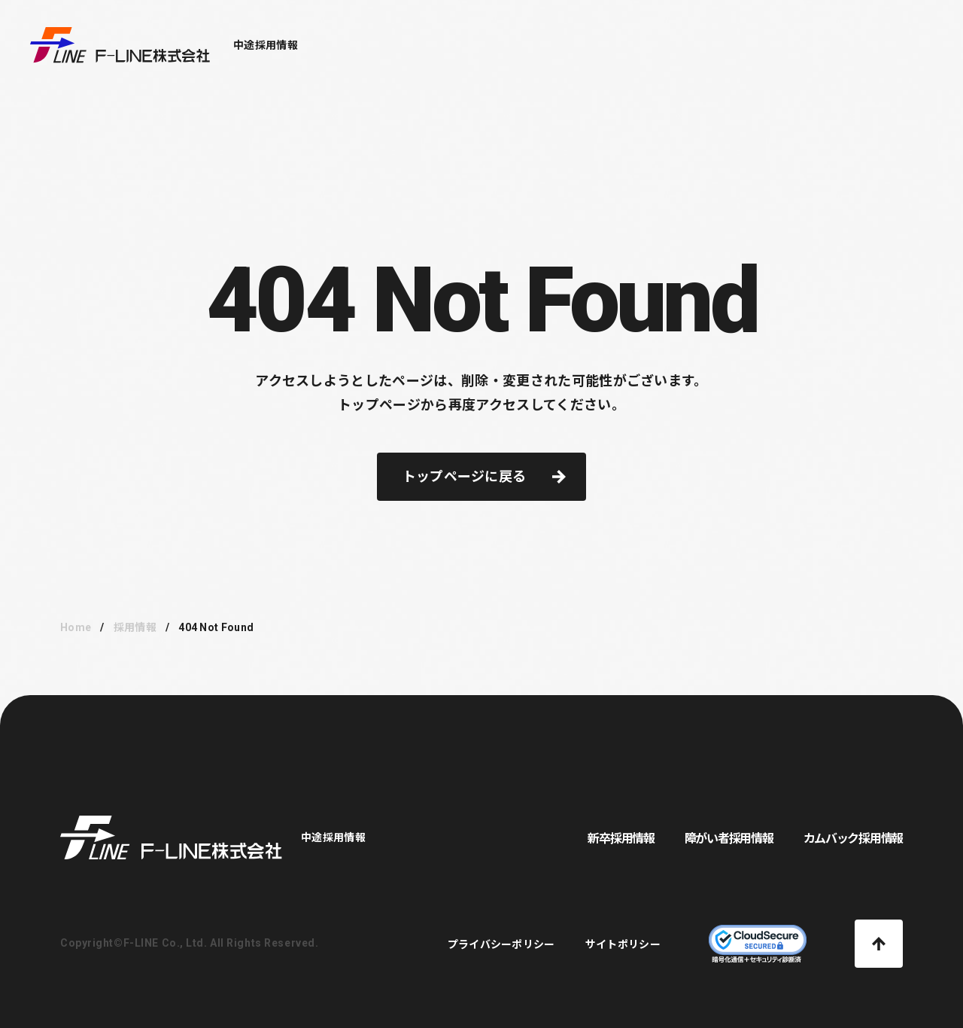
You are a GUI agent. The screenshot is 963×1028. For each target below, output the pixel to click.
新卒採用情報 (621, 838)
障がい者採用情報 (729, 838)
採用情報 (135, 627)
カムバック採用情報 (853, 838)
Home (75, 627)
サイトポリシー (623, 944)
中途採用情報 (265, 45)
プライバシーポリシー (501, 944)
